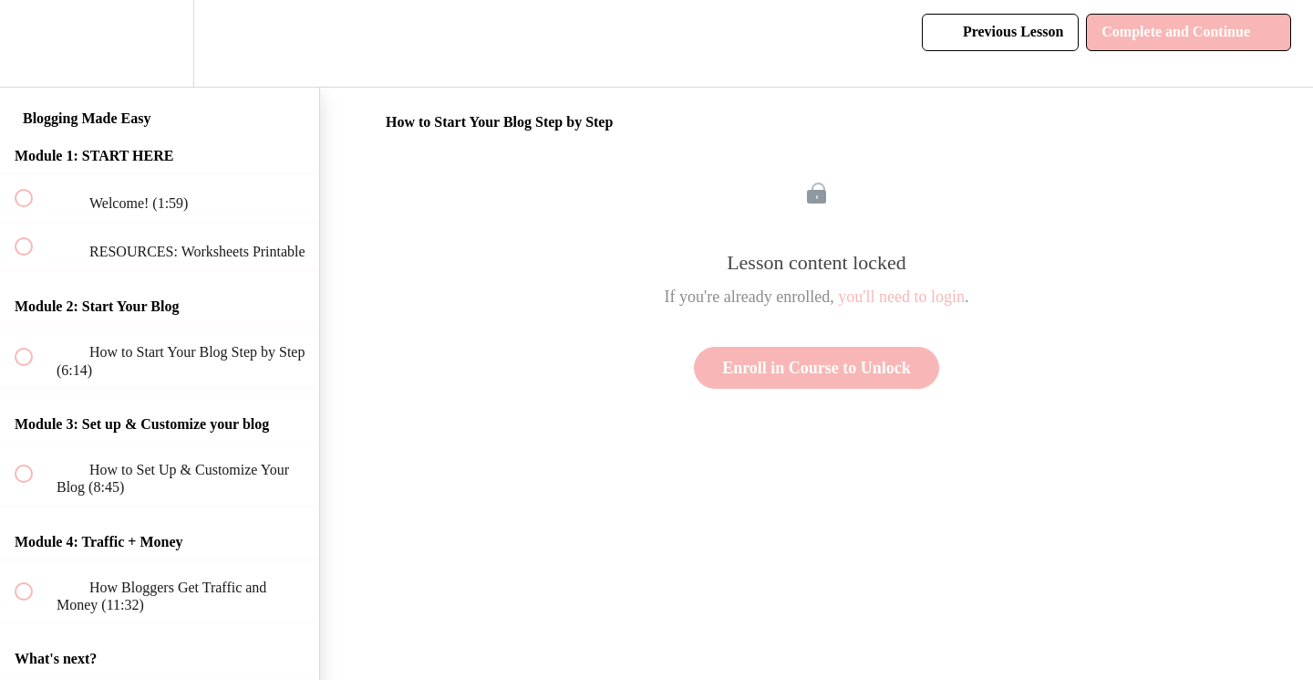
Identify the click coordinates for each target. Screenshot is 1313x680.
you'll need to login (901, 297)
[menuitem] (159, 43)
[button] (33, 43)
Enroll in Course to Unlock (816, 368)
